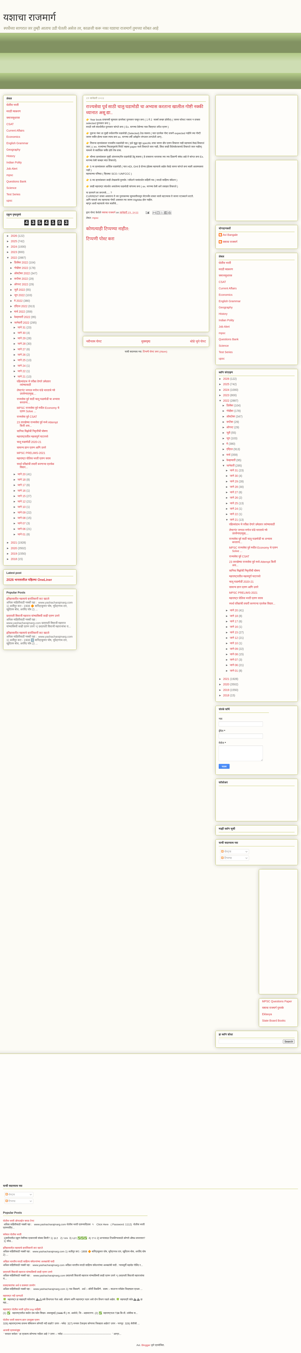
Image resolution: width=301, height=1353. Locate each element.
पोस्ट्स (226, 851)
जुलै (228, 432)
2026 (14, 235)
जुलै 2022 (20, 289)
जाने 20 (21, 474)
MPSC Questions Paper (277, 1001)
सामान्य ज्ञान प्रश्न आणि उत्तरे (31, 447)
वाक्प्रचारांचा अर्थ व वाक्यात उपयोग (19, 1285)
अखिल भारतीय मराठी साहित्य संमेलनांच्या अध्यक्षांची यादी (28, 1261)
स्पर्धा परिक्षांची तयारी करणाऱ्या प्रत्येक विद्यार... (252, 603)
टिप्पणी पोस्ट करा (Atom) (155, 351)
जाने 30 (21, 332)
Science (11, 187)
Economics (13, 136)
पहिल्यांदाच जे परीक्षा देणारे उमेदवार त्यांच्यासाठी (252, 524)
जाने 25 (21, 360)
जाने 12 (21, 501)
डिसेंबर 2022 (21, 262)
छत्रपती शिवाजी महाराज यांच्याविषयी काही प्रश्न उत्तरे (33, 615)
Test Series (13, 194)
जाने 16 (21, 490)
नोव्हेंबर (230, 410)
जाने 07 (21, 523)
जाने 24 (21, 365)
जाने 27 (21, 349)
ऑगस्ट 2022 (21, 284)
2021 (14, 542)
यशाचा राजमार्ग (29, 17)
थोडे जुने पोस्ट (198, 341)
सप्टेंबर (230, 421)
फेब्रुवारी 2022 (22, 317)
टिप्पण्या (226, 858)
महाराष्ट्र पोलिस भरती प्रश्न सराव (34, 458)
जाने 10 (21, 506)
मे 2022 (18, 300)
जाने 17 (21, 485)
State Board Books (274, 1020)
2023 (14, 252)
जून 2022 (19, 295)
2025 (14, 241)
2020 (14, 548)
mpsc (95, 217)
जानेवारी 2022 (22, 322)
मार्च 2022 (20, 311)
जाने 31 (21, 327)
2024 (14, 246)
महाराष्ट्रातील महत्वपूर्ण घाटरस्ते (32, 436)
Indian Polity (14, 162)
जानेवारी (230, 465)
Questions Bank (16, 181)
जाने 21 (21, 376)
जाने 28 (21, 343)
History (10, 156)
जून (228, 438)
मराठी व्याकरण (13, 111)
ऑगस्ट (230, 427)
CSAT (10, 124)
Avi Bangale (230, 234)
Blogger (145, 1345)
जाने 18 (21, 479)
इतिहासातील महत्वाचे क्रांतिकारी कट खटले (27, 598)
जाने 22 (21, 371)
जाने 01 (21, 534)
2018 (14, 559)
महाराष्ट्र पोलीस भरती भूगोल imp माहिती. (22, 1309)
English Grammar (17, 143)
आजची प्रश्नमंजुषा (11, 1330)
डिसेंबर (230, 405)
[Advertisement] (126, 61)
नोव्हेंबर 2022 (21, 267)
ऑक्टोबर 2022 (22, 273)
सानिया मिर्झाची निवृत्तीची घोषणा (32, 431)
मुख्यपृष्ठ (145, 341)
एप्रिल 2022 (21, 306)
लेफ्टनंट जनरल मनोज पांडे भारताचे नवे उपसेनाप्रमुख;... (36, 392)
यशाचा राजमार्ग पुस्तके (273, 1007)
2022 (14, 257)
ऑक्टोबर (231, 416)
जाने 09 (21, 512)
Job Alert (11, 168)
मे (227, 443)
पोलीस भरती (12, 104)
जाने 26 (21, 354)
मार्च (228, 454)
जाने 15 (21, 496)
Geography (13, 149)
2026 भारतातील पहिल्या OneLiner (29, 579)
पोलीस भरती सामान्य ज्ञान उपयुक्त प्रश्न (21, 1319)
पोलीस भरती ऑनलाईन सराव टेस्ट (18, 1220)
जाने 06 (21, 529)
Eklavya (267, 1014)
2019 (14, 553)
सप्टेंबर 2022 (21, 278)
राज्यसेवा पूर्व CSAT (27, 416)
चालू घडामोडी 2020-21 (29, 442)
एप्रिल (229, 449)
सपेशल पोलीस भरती (12, 1234)
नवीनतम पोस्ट (94, 341)
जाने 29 (21, 338)
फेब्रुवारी (231, 460)
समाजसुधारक (13, 117)
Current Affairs (15, 130)
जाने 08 (21, 518)
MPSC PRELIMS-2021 (31, 453)
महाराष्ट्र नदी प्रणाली (13, 1295)
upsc (9, 200)
